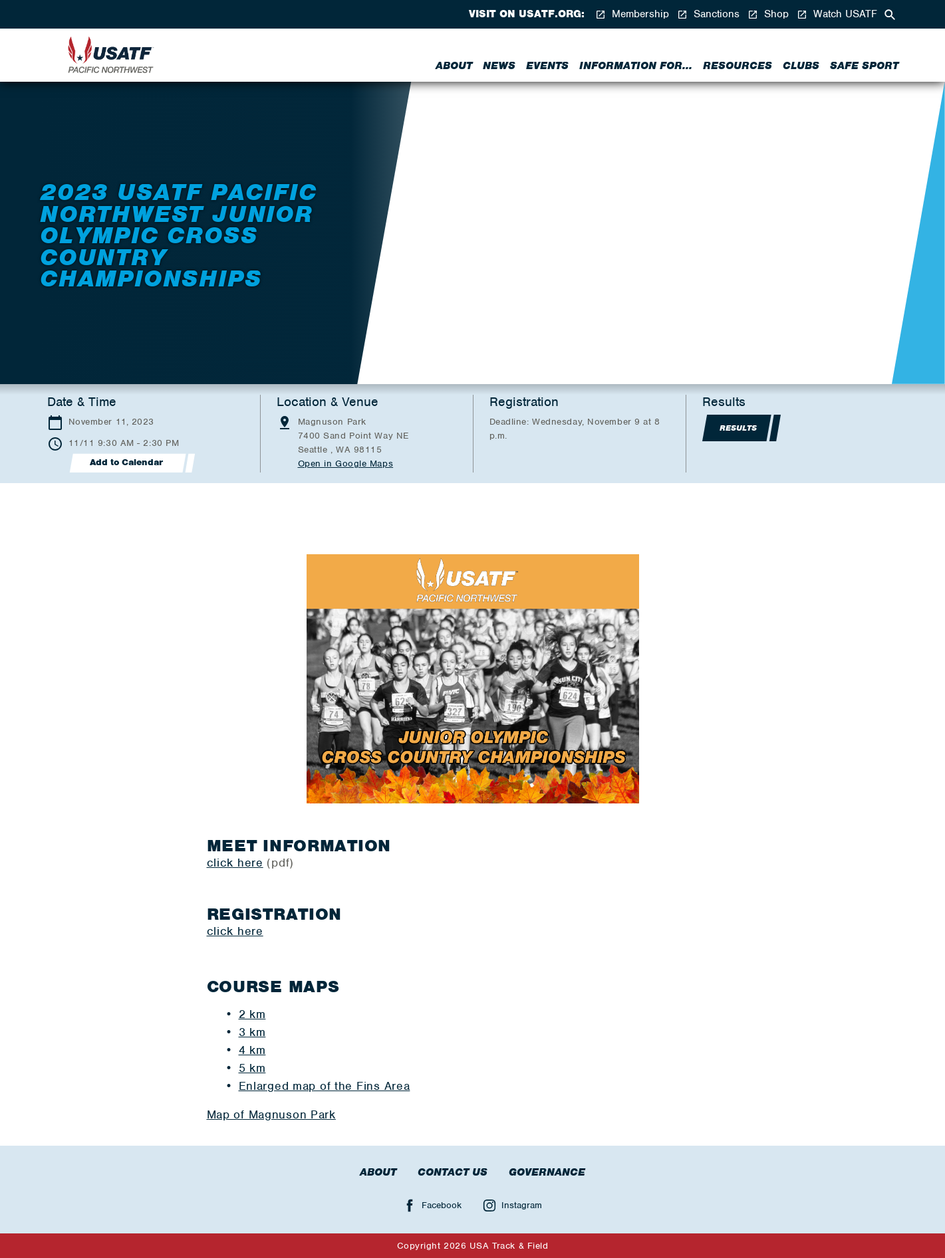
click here (235, 862)
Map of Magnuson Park (271, 1114)
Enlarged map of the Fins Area (324, 1086)
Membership (632, 14)
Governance (547, 1172)
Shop (768, 14)
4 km (252, 1050)
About (454, 65)
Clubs (801, 65)
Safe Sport (864, 65)
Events (547, 65)
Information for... (635, 65)
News (499, 65)
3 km (252, 1032)
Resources (737, 65)
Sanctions (708, 14)
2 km (252, 1014)
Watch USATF (837, 14)
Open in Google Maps (346, 463)
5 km (252, 1068)
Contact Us (452, 1172)
